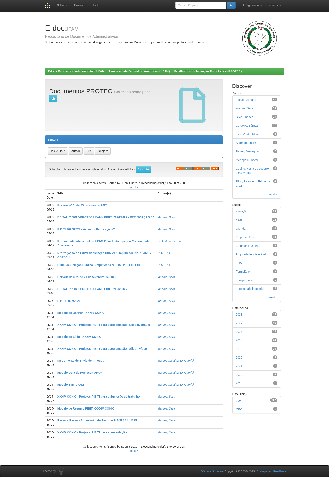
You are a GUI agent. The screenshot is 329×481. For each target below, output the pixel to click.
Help (96, 5)
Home (62, 5)
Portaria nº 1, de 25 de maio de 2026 (82, 205)
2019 (239, 349)
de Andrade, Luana (170, 241)
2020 (239, 374)
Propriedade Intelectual (251, 254)
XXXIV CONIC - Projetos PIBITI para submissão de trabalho (98, 396)
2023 (239, 314)
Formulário (243, 271)
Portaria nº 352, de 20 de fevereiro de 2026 (86, 277)
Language (273, 5)
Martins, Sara (166, 217)
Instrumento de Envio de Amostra (80, 360)
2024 (239, 331)
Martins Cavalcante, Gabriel (176, 360)
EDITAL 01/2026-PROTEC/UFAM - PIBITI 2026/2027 (92, 289)
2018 (239, 383)
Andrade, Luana (246, 142)
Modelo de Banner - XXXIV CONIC (80, 313)
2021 (239, 366)
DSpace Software (212, 471)
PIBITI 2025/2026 (69, 301)
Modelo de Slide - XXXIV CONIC (79, 336)
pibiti (239, 220)
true (238, 400)
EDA (239, 263)
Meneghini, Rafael (248, 160)
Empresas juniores (248, 245)
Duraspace (263, 471)
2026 (239, 357)
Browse (80, 5)
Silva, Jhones (244, 117)
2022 (239, 323)
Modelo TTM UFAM (70, 384)
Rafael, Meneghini (248, 151)
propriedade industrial (250, 288)
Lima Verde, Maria (248, 134)
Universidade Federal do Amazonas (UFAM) (139, 71)
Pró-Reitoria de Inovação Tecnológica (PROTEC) (208, 71)
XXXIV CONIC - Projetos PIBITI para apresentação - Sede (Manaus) (103, 324)
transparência (245, 280)
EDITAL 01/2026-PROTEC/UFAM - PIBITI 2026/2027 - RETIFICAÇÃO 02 (105, 217)
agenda (241, 228)
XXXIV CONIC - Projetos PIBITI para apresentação (92, 432)
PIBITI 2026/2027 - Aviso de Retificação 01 (86, 229)
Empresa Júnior (246, 237)
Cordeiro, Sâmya (247, 125)
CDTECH (164, 253)
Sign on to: (252, 5)
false (239, 409)
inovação (242, 211)
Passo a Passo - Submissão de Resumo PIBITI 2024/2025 (97, 420)
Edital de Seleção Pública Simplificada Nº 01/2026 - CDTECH (99, 265)
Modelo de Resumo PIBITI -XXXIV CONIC (85, 408)
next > (134, 187)
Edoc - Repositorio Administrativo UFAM (76, 71)
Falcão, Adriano (246, 99)
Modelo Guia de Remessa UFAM (79, 372)
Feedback (279, 471)
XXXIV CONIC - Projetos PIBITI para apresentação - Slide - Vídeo (102, 348)
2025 (239, 340)
